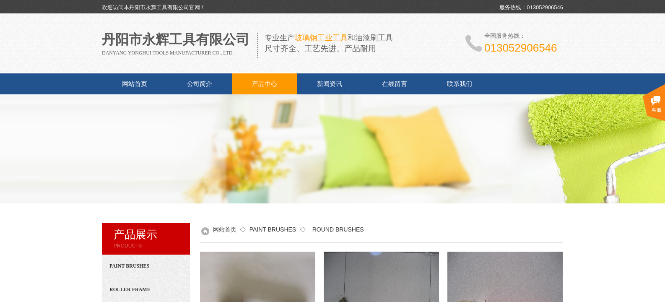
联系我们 (459, 84)
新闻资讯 (329, 84)
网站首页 (134, 84)
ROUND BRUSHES (336, 229)
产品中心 (264, 84)
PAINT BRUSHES (272, 229)
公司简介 (199, 84)
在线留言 (394, 84)
